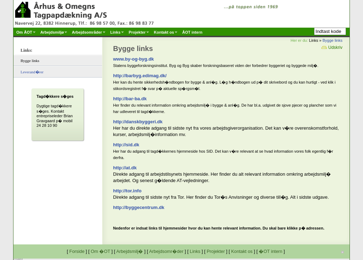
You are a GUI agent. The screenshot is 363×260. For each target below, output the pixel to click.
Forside (77, 251)
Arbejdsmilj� (129, 251)
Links (195, 251)
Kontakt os (241, 251)
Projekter (216, 251)
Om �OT (100, 251)
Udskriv (332, 47)
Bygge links (332, 40)
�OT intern (270, 251)
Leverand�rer (32, 72)
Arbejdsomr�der (166, 251)
